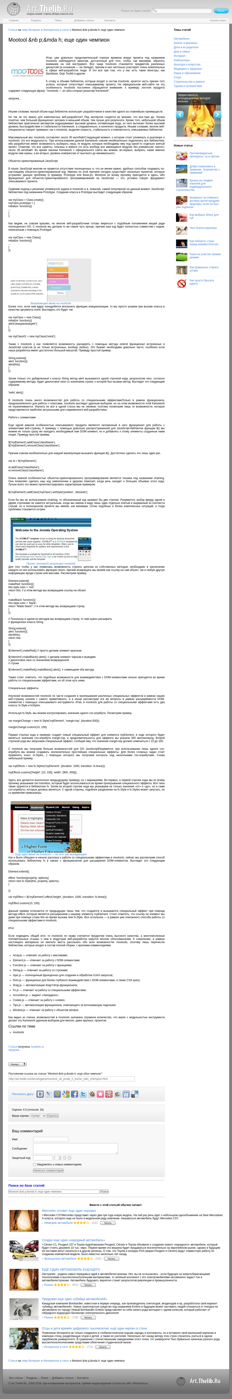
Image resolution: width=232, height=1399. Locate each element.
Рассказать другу (23, 1094)
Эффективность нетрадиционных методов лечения (194, 98)
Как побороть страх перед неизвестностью (197, 244)
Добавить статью (62, 1378)
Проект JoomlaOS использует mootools (51, 563)
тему (25, 29)
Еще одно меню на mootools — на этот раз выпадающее (51, 854)
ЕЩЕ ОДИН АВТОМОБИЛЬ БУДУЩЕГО (71, 1269)
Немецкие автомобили (58, 1222)
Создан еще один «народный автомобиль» (73, 1240)
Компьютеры (182, 60)
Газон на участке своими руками (198, 257)
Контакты (83, 1378)
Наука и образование (187, 73)
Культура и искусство (187, 64)
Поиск (44, 1378)
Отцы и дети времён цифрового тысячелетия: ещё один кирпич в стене (94, 1328)
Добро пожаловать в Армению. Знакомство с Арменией (198, 169)
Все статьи (16, 1378)
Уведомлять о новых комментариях (57, 1164)
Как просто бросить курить (195, 283)
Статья (12, 29)
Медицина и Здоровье (188, 68)
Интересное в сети (56, 1347)
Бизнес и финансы (185, 43)
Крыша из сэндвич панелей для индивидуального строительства (194, 185)
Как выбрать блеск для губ (197, 217)
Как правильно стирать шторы (197, 270)
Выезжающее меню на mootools (51, 303)
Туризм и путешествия (188, 86)
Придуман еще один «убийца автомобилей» (74, 1299)
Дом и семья (182, 51)
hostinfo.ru (86, 1053)
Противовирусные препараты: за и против (197, 156)
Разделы (31, 1378)
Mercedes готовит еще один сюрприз (69, 1210)
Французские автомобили (60, 1258)
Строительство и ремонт (189, 81)
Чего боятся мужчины (196, 230)
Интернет (34, 29)
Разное (48, 1284)
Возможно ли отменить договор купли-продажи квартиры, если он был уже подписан (197, 202)
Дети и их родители (186, 47)
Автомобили (181, 38)
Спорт (177, 77)
